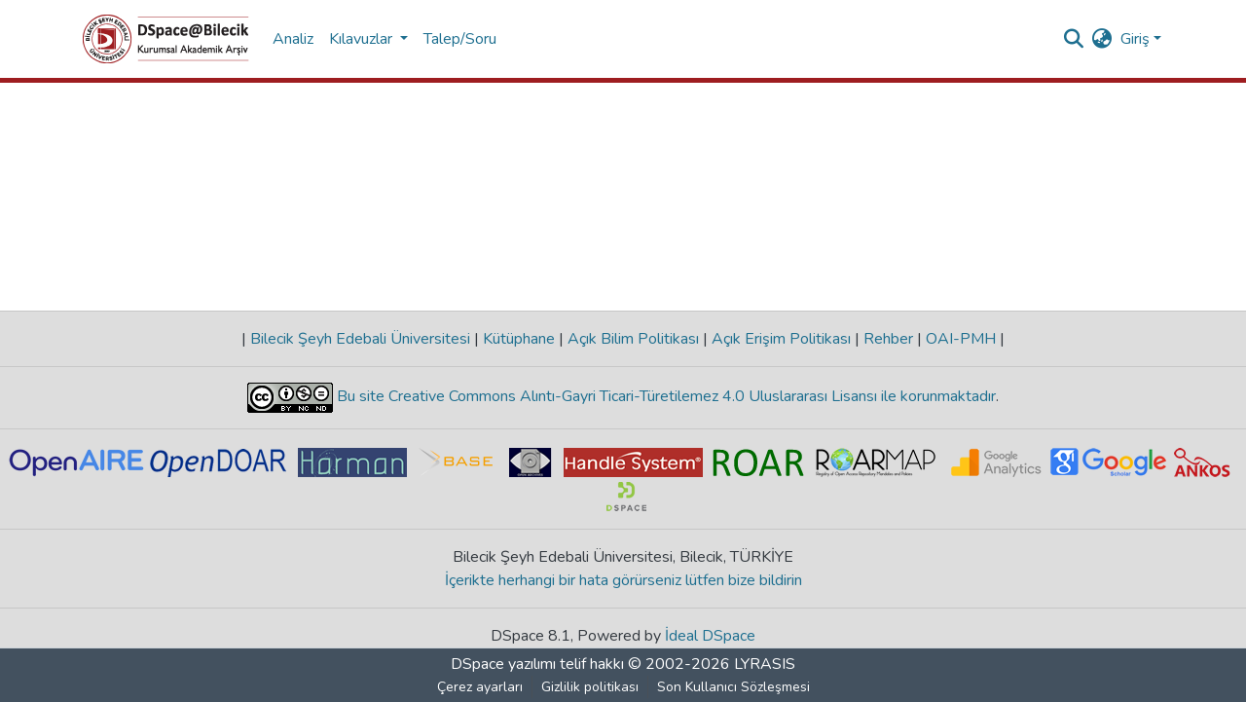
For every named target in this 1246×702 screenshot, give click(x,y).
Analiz (293, 39)
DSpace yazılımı (503, 664)
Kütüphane (519, 339)
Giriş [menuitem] (1135, 39)
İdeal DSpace (710, 636)
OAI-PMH (961, 339)
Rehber (888, 339)
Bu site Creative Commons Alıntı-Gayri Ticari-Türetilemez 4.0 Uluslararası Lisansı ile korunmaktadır (664, 396)
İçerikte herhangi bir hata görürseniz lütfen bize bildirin (623, 580)
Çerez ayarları (480, 687)
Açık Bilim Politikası (633, 339)
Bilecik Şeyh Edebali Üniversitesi (360, 339)
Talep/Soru (459, 39)
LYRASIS (764, 664)
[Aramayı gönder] (1074, 39)
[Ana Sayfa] (166, 39)
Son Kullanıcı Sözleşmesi (733, 687)
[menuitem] (1102, 39)
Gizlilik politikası (590, 687)
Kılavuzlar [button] (362, 39)
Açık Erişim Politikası (781, 339)
